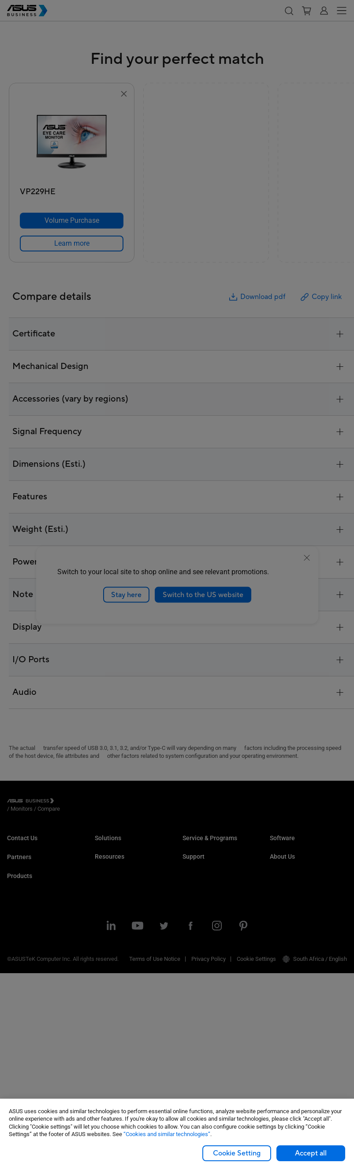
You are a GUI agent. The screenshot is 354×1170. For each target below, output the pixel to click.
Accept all (311, 1153)
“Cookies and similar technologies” (166, 1134)
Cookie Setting (237, 1153)
